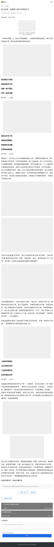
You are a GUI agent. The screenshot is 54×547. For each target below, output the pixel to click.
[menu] (51, 2)
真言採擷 (13, 13)
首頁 (2, 6)
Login (7, 533)
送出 (27, 535)
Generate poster (7, 498)
